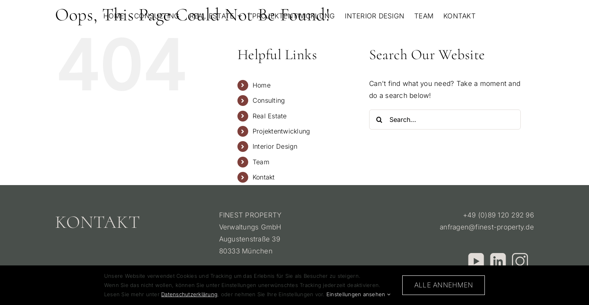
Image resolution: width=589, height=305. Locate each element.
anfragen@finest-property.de (487, 227)
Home (262, 85)
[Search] (379, 120)
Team (261, 162)
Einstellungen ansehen (358, 294)
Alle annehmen (443, 285)
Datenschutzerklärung (189, 294)
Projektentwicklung (281, 131)
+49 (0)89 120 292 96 (498, 215)
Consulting (269, 100)
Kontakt (264, 177)
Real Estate (270, 116)
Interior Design (275, 146)
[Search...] (445, 120)
